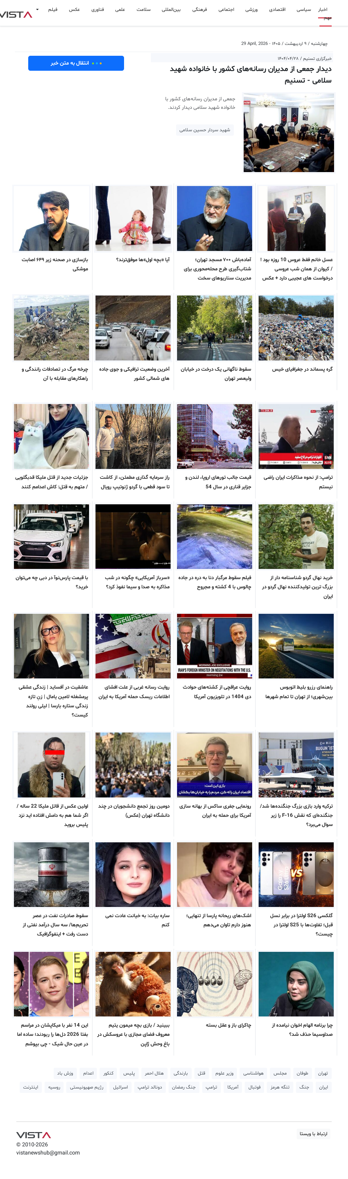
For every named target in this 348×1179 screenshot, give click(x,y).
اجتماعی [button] (226, 9)
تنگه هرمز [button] (280, 1087)
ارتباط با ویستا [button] (313, 1134)
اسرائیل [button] (120, 1087)
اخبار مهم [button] (325, 13)
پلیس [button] (129, 1073)
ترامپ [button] (211, 1087)
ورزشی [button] (251, 9)
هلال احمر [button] (154, 1073)
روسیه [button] (54, 1087)
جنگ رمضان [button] (184, 1087)
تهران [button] (323, 1073)
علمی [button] (120, 9)
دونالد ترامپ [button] (150, 1087)
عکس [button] (74, 9)
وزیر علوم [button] (224, 1073)
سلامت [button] (144, 9)
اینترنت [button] (30, 1087)
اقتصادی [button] (277, 9)
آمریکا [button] (233, 1087)
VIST (33, 1133)
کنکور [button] (108, 1073)
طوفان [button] (302, 1073)
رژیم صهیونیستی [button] (86, 1087)
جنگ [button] (304, 1087)
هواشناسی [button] (253, 1073)
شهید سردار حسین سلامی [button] (204, 130)
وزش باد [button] (65, 1073)
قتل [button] (201, 1073)
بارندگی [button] (181, 1073)
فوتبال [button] (254, 1087)
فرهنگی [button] (199, 9)
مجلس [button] (280, 1073)
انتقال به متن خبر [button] (76, 63)
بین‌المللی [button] (171, 9)
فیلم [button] (52, 9)
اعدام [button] (88, 1073)
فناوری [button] (97, 9)
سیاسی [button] (304, 9)
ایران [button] (323, 1087)
